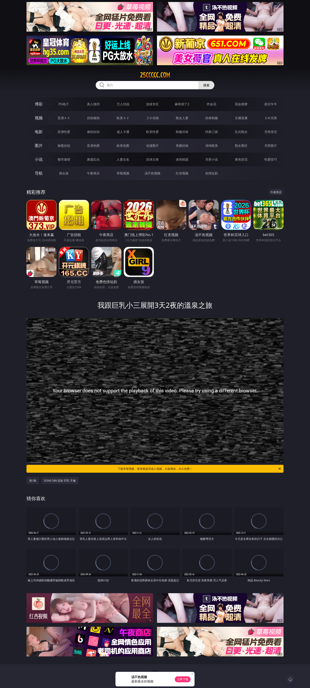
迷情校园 (182, 159)
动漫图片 (152, 145)
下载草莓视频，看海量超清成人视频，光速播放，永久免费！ (200, 468)
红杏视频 (182, 173)
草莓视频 (123, 173)
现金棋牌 (241, 104)
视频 (39, 117)
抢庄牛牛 (270, 104)
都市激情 (64, 159)
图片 (39, 145)
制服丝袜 (182, 132)
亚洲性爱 (64, 132)
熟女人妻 (182, 118)
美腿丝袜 (182, 145)
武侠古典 (152, 159)
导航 (39, 173)
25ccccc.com (155, 75)
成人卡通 (123, 132)
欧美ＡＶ (123, 118)
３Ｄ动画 (152, 118)
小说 (39, 159)
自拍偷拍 (93, 118)
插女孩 (64, 173)
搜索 (206, 85)
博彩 (39, 104)
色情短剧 (211, 173)
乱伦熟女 (241, 132)
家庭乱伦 (93, 159)
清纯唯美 (211, 145)
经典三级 (211, 132)
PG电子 (64, 104)
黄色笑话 (241, 159)
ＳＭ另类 (270, 118)
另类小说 (211, 159)
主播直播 (241, 118)
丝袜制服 (211, 118)
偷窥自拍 (64, 145)
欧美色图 (123, 145)
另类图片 (270, 145)
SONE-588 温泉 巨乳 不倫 (60, 480)
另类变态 (270, 132)
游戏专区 (152, 104)
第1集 (32, 480)
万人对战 (123, 104)
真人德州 (93, 104)
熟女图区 (241, 145)
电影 (39, 131)
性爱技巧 (270, 159)
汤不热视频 (152, 173)
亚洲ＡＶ (64, 118)
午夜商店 (93, 173)
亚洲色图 (93, 145)
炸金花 (211, 104)
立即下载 (182, 679)
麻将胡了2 (182, 104)
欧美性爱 (152, 132)
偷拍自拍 (93, 132)
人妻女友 (123, 159)
